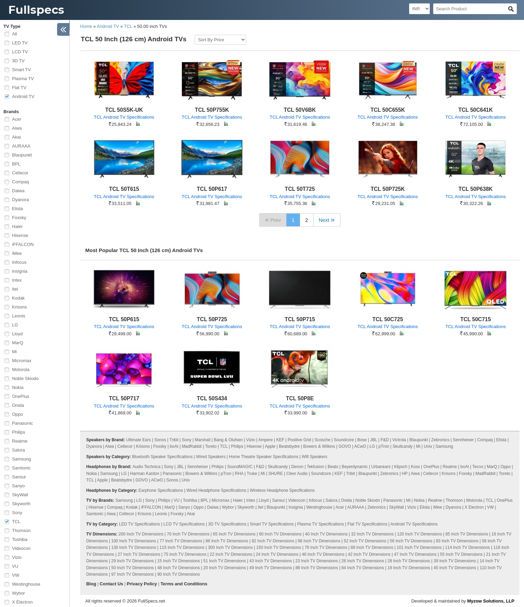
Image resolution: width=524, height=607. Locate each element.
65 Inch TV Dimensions (234, 534)
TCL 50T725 (300, 189)
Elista (17, 208)
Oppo (17, 414)
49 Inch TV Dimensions (270, 567)
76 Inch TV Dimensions (326, 547)
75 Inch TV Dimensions (185, 554)
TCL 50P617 (212, 189)
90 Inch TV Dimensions (178, 574)
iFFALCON (23, 244)
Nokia (17, 387)
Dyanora (20, 199)
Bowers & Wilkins (319, 446)
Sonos (160, 439)
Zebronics (440, 439)
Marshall (202, 439)
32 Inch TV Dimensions (372, 534)
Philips (18, 432)
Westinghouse (26, 584)
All (14, 33)
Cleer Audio (297, 473)
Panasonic (22, 423)
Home (86, 26)
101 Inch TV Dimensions (419, 547)
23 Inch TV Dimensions (316, 561)
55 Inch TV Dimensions (461, 554)
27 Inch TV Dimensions (139, 554)
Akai (16, 137)
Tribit (174, 439)
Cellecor (20, 172)
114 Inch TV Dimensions (467, 547)
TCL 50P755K (212, 110)
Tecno (477, 466)
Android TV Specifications (414, 524)
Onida (18, 405)
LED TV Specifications (139, 524)
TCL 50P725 (212, 319)
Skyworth (21, 503)
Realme (20, 441)
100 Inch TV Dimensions (133, 541)
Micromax (21, 360)
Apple (270, 446)
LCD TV (20, 51)
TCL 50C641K (475, 110)
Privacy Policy (142, 583)
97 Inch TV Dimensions (132, 574)
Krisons (19, 307)
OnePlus (20, 396)
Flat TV (19, 87)
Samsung (21, 459)
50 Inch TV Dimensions (132, 567)
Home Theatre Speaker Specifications (263, 456)
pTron (384, 446)
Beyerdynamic (355, 466)
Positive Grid (299, 439)
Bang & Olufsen (228, 439)
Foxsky (19, 217)
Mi (14, 351)
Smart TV (21, 69)
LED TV (20, 42)
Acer (16, 119)
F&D (385, 439)
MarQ (17, 342)
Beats (333, 466)
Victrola (399, 439)
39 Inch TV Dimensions (455, 561)
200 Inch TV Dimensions (141, 534)
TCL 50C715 (475, 319)
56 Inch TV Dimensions (411, 541)
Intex (17, 280)
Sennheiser (463, 439)
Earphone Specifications (161, 490)
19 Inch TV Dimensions (408, 567)
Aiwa (17, 128)
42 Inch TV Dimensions (369, 554)
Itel (15, 289)
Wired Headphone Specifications (216, 490)
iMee (17, 253)
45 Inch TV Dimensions (455, 567)
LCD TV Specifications (184, 524)
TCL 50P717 (124, 398)
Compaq (20, 181)
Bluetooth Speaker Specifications (162, 456)
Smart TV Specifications (272, 524)
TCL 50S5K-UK (124, 110)
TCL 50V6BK (300, 110)
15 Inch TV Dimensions (178, 561)
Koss (415, 466)
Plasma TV (23, 78)
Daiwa (18, 190)
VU (15, 566)
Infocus (19, 262)
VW (15, 575)
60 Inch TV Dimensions (280, 534)
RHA (239, 473)
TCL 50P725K (388, 189)
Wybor (18, 593)
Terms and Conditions (184, 583)
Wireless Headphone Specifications (282, 490)
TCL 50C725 (387, 319)
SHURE (276, 473)
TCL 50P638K (475, 189)
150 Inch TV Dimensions (278, 547)
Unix (428, 446)
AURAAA (21, 146)
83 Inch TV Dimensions (457, 541)
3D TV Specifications (227, 524)
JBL (373, 439)
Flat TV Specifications (367, 524)
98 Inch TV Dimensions (319, 541)
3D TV (18, 60)
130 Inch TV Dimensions (133, 547)
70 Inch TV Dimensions (188, 534)
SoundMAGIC (240, 466)
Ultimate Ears (138, 439)
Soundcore (344, 439)
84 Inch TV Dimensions (362, 567)
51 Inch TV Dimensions (224, 561)
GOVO (345, 446)
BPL (16, 163)
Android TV (23, 96)
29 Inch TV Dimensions (132, 561)
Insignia (20, 271)
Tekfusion (315, 466)
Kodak (18, 298)
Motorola (21, 369)
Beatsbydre (289, 446)
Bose (362, 439)
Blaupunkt (22, 155)
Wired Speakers (210, 456)
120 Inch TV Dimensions (419, 534)
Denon (297, 466)
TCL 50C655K (387, 110)
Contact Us (111, 583)
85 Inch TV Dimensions (467, 534)
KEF (280, 439)
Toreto (211, 446)
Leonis (18, 315)
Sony (17, 512)
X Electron (22, 602)
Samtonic (21, 467)
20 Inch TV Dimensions (224, 567)
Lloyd (17, 333)
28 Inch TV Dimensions (408, 561)
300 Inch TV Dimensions (230, 547)
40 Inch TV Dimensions (326, 534)
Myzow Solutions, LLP (490, 601)
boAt (174, 446)
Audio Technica (146, 466)
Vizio (17, 557)
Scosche (322, 439)
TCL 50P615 (124, 319)
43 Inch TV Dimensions (270, 561)
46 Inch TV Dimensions (323, 554)
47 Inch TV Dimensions (415, 554)
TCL (16, 521)
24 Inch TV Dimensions (277, 554)
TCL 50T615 (124, 189)
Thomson (21, 530)
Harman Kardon (144, 473)
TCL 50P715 (300, 319)
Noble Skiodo (25, 378)
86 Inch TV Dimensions (227, 541)
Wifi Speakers (314, 456)
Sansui (19, 476)
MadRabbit (192, 446)
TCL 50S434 (212, 398)
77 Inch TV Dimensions (181, 541)
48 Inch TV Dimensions (178, 567)
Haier (17, 226)
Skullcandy (403, 446)
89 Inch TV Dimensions (372, 547)
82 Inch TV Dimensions (273, 541)
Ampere (265, 439)
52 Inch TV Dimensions (365, 541)
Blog (91, 583)
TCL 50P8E (300, 398)
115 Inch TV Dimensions (182, 547)
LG (15, 324)
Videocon (21, 548)
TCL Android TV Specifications (124, 117)
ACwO (360, 446)
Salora (18, 450)
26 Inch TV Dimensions (362, 561)
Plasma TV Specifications (320, 524)
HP (404, 473)
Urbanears (381, 466)
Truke (252, 473)
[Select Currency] (419, 8)
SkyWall (20, 494)
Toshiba (20, 539)
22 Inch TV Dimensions (231, 554)
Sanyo (18, 485)
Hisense (20, 235)
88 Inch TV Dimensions (316, 567)
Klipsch (400, 466)
